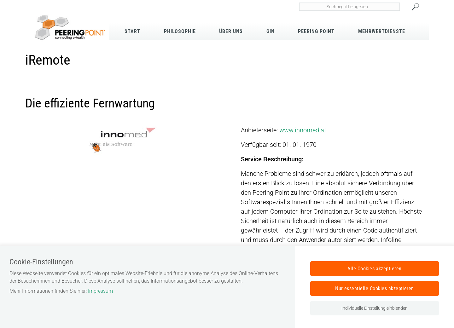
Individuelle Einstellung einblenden (374, 308)
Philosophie (180, 31)
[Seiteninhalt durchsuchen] (349, 7)
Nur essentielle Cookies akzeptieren (374, 288)
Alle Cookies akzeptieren (374, 269)
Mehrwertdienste (381, 31)
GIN (270, 31)
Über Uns (231, 31)
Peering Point (316, 31)
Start (132, 31)
